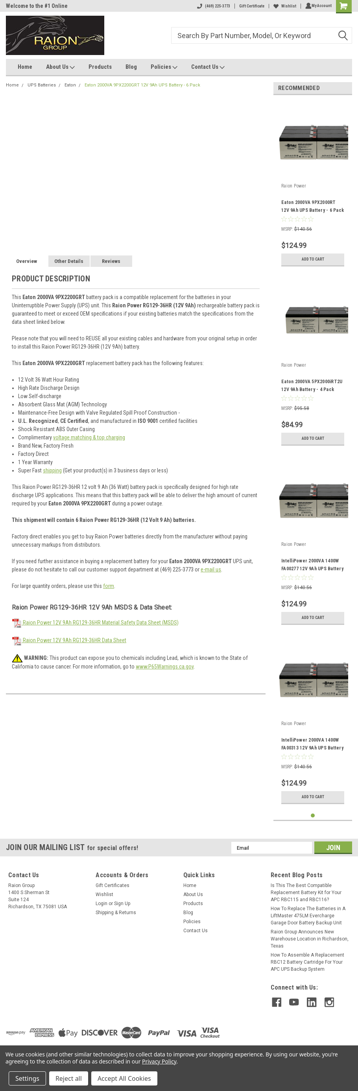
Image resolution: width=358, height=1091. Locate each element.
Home (25, 66)
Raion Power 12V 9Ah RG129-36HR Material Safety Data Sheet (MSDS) (95, 622)
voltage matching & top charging (89, 437)
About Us (60, 67)
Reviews (111, 261)
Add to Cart (313, 259)
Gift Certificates (112, 885)
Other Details (68, 261)
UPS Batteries (42, 85)
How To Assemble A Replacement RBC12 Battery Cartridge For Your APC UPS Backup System (307, 962)
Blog (131, 66)
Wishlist (283, 6)
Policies (164, 67)
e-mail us (211, 569)
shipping (52, 470)
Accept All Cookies (124, 1078)
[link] (310, 1030)
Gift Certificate (250, 6)
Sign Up (122, 903)
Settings (27, 1078)
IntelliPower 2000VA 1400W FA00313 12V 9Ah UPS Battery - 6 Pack (312, 748)
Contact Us (208, 67)
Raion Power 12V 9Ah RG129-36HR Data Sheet (69, 640)
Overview (26, 261)
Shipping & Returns (116, 912)
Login (101, 903)
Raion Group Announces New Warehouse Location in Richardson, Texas (310, 939)
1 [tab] (313, 816)
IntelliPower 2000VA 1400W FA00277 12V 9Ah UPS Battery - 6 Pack (312, 568)
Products (100, 66)
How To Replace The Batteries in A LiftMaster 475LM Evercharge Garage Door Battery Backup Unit (308, 916)
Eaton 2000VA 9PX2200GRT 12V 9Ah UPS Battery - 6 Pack (142, 85)
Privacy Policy (159, 1061)
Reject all (68, 1078)
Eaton (70, 85)
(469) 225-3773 (212, 6)
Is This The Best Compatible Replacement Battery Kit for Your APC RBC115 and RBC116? (306, 892)
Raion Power (293, 186)
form (108, 586)
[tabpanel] (312, 185)
